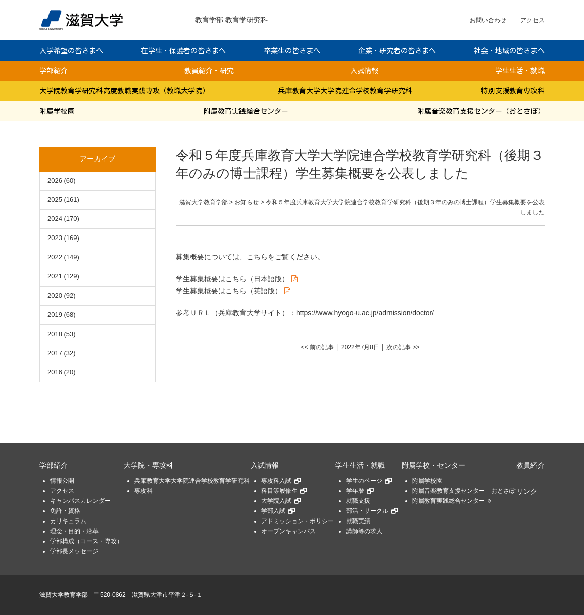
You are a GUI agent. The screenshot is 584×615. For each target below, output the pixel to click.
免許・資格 (65, 510)
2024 (54, 218)
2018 (54, 334)
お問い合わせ (488, 20)
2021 (54, 276)
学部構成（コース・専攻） (86, 541)
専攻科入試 (276, 480)
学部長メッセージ (74, 551)
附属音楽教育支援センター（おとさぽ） (481, 111)
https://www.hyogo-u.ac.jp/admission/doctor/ (365, 313)
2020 (54, 295)
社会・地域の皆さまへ (509, 50)
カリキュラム (68, 521)
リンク (527, 491)
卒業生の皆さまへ (292, 50)
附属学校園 (57, 111)
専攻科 (143, 490)
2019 (54, 314)
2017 (54, 353)
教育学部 (209, 20)
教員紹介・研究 (209, 70)
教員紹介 (530, 465)
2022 (54, 257)
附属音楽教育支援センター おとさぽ (463, 490)
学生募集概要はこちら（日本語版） (232, 279)
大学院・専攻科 (148, 465)
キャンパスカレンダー (80, 500)
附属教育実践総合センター (246, 111)
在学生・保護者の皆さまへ (183, 50)
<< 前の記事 (317, 347)
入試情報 (364, 70)
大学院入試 (276, 500)
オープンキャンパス (288, 531)
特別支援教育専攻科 (513, 90)
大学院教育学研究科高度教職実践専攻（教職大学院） (124, 90)
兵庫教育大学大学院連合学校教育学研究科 (345, 90)
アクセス (532, 20)
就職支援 (358, 500)
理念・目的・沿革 (74, 531)
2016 (54, 372)
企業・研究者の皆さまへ (397, 50)
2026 (54, 180)
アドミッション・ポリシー (297, 521)
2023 (54, 238)
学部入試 (273, 510)
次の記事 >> (402, 347)
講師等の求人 (364, 531)
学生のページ (364, 480)
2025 (54, 199)
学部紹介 (53, 70)
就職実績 (358, 521)
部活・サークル (367, 510)
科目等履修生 (279, 490)
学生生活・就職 (520, 70)
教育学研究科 (246, 20)
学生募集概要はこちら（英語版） (229, 291)
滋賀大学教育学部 (63, 594)
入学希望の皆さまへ (71, 50)
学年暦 (355, 490)
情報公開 (62, 480)
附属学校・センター (433, 465)
